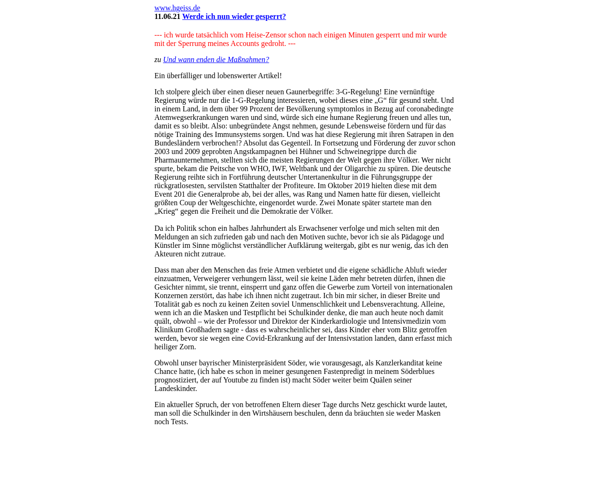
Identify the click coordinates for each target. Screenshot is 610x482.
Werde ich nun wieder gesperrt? (234, 16)
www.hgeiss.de (177, 8)
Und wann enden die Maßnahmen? (216, 59)
